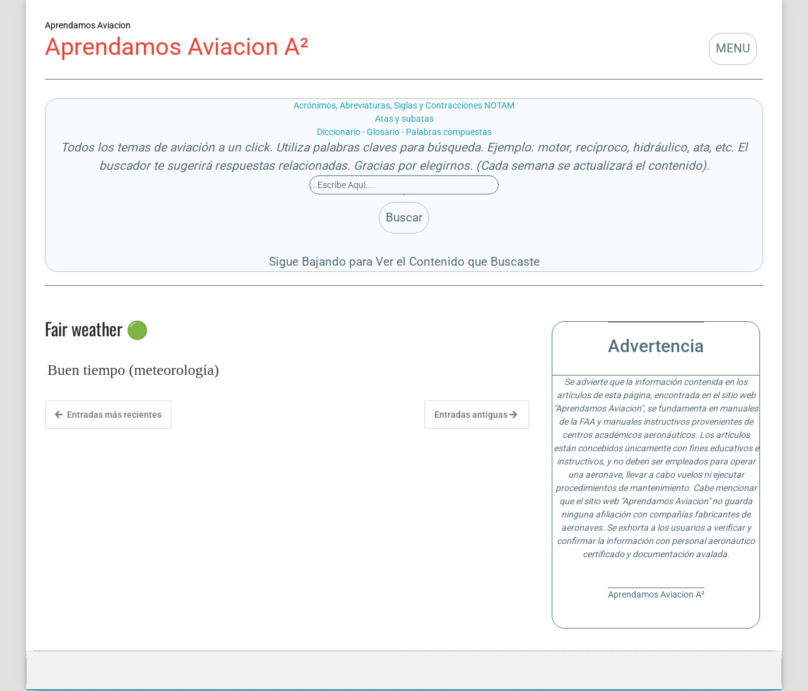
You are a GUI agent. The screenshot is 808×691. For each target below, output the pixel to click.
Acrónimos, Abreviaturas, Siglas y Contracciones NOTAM (404, 105)
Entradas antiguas (475, 415)
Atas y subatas (404, 119)
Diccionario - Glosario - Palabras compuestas (404, 132)
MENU (733, 48)
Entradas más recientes (108, 415)
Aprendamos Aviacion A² (177, 46)
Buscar (404, 217)
